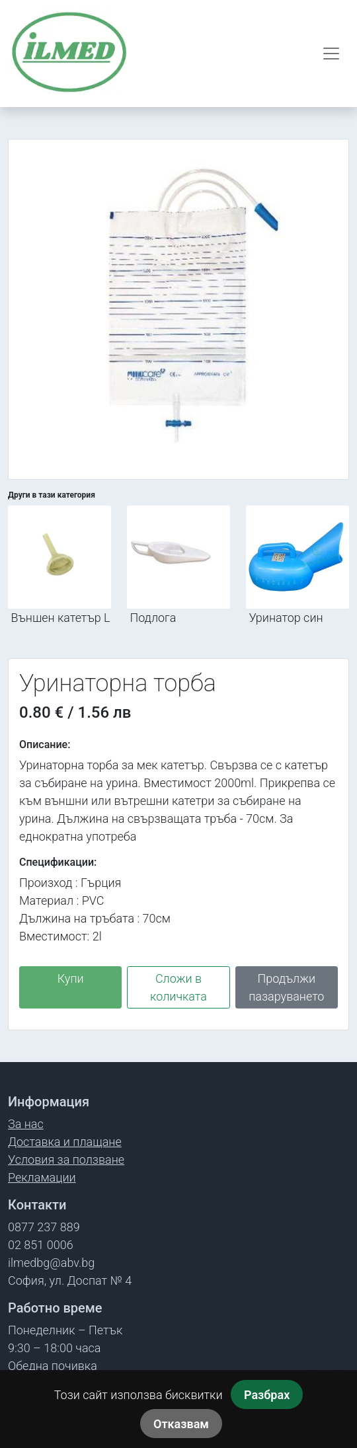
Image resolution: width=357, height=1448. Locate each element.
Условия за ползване (66, 1159)
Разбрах (267, 1395)
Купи (71, 978)
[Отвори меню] (331, 53)
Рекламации (42, 1177)
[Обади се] (325, 1367)
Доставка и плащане (65, 1142)
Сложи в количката (178, 987)
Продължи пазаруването (286, 987)
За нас (26, 1124)
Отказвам (181, 1424)
